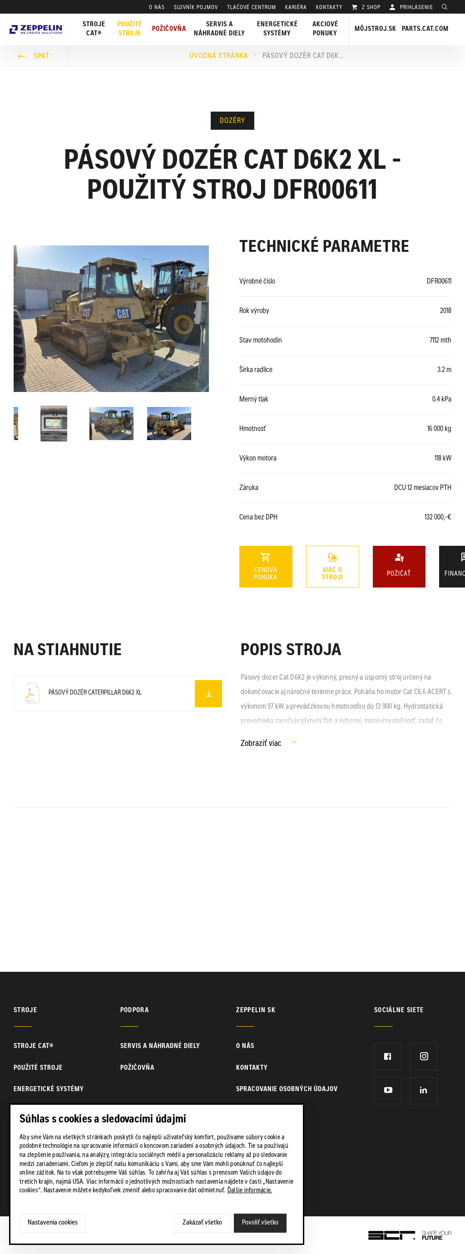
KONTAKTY (329, 7)
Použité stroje (130, 29)
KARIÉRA (296, 7)
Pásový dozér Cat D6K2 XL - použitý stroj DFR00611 (303, 56)
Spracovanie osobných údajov (287, 1090)
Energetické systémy (277, 29)
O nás (157, 7)
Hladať (446, 7)
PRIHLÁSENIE (415, 7)
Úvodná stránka (218, 56)
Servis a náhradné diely (160, 1046)
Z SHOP (370, 7)
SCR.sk (378, 1234)
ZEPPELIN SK (256, 1011)
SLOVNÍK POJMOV (196, 7)
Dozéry (232, 121)
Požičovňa (137, 1068)
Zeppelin (36, 19)
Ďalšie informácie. (250, 1191)
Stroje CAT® (34, 1046)
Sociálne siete (399, 1011)
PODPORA (134, 1011)
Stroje (25, 1011)
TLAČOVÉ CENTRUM (251, 7)
